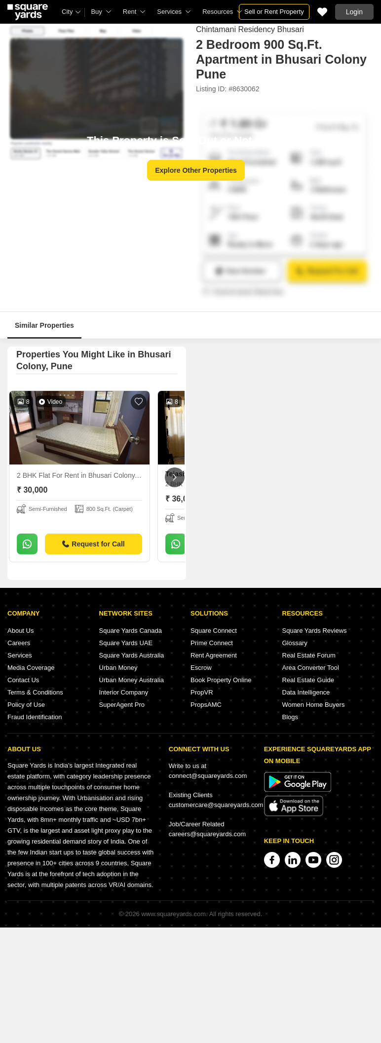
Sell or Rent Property (274, 11)
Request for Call (93, 544)
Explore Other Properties (196, 170)
